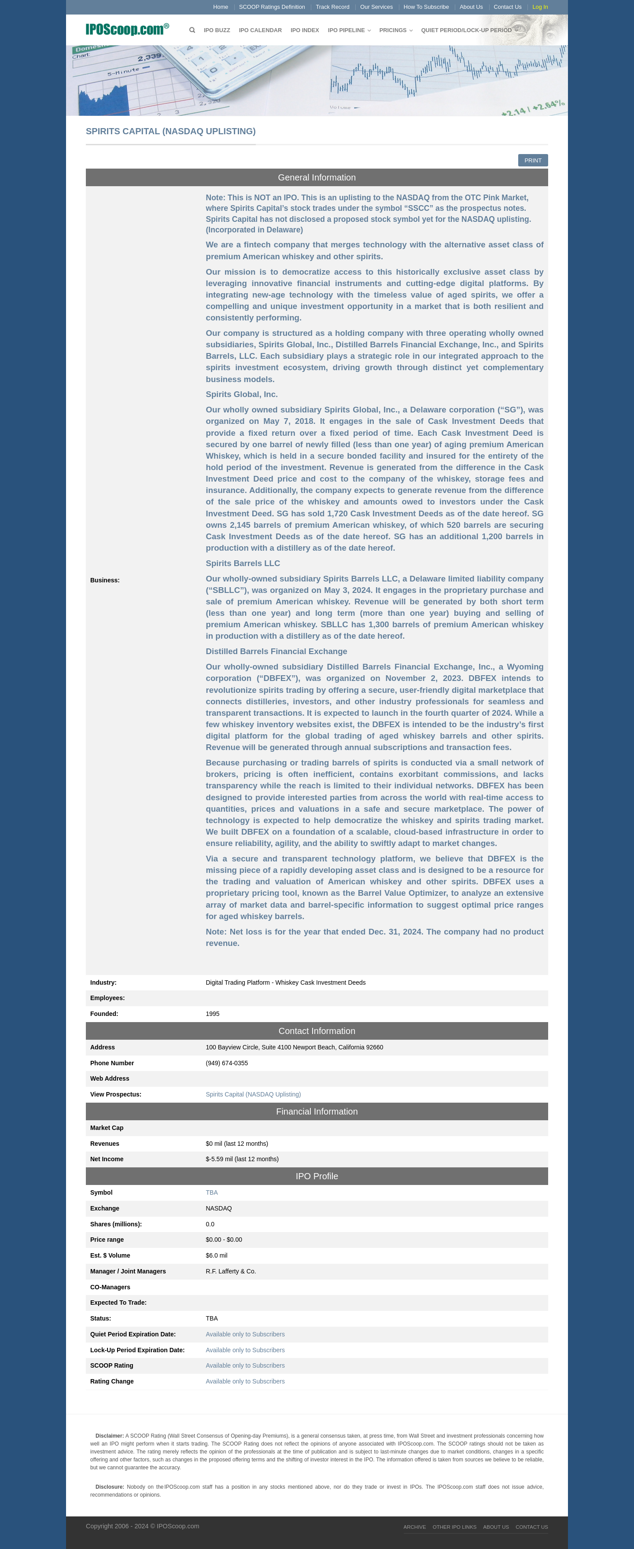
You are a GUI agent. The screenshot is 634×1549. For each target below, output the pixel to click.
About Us (471, 7)
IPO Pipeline (346, 30)
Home (220, 7)
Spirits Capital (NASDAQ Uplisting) (253, 1094)
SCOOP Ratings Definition (272, 7)
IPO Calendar (260, 30)
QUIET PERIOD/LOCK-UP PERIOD (466, 30)
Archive (415, 1527)
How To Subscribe (426, 7)
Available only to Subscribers (245, 1334)
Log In (540, 7)
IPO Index (305, 30)
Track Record (332, 7)
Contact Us (508, 7)
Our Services (376, 7)
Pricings (393, 30)
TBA (212, 1192)
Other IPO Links (455, 1527)
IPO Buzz (217, 30)
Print (533, 160)
